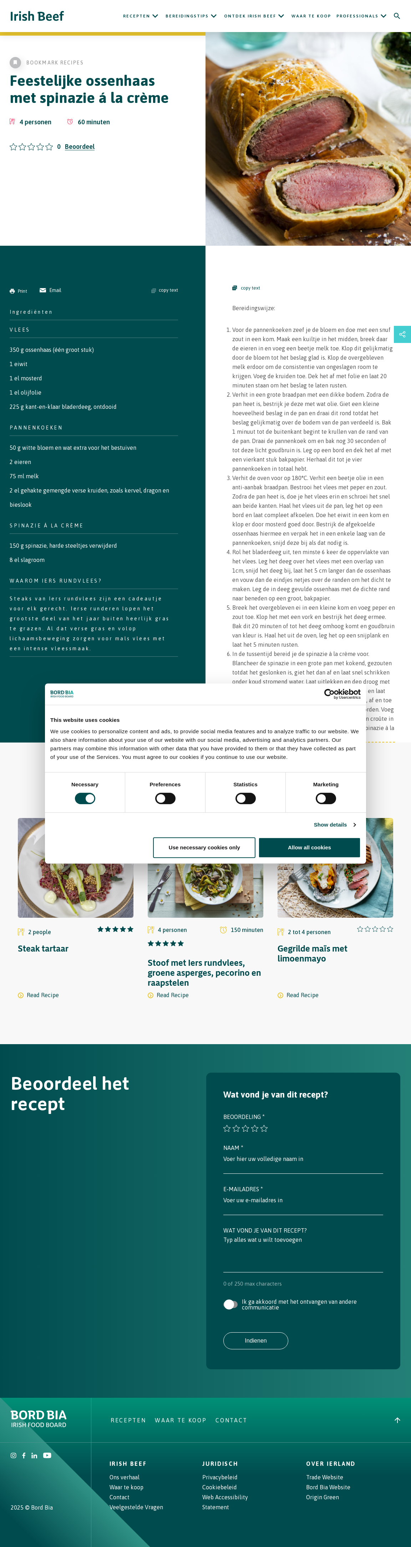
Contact (231, 1420)
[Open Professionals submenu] (384, 16)
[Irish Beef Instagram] (13, 1456)
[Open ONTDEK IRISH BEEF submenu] (281, 16)
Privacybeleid (220, 1477)
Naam (233, 1148)
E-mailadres (243, 1189)
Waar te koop (311, 16)
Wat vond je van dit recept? (265, 1230)
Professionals (357, 16)
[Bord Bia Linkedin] (34, 1456)
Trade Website (324, 1477)
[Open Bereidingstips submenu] (214, 16)
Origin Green (322, 1497)
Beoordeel (80, 146)
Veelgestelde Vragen (136, 1507)
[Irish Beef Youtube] (47, 1456)
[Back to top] (397, 1420)
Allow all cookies (309, 847)
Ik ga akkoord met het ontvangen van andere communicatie (299, 1304)
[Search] (397, 16)
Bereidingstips (187, 16)
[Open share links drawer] (402, 334)
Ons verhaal (124, 1477)
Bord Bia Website (328, 1487)
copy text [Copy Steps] (246, 288)
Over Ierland (331, 1463)
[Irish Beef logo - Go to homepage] (37, 16)
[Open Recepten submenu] (155, 16)
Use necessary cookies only (204, 847)
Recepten (136, 16)
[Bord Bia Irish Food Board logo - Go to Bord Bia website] (39, 1425)
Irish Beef (128, 1463)
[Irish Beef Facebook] (24, 1456)
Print (18, 291)
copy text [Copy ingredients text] (164, 290)
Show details (330, 825)
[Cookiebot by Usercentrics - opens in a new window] (329, 694)
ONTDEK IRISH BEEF (250, 16)
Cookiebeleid (219, 1487)
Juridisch (220, 1463)
